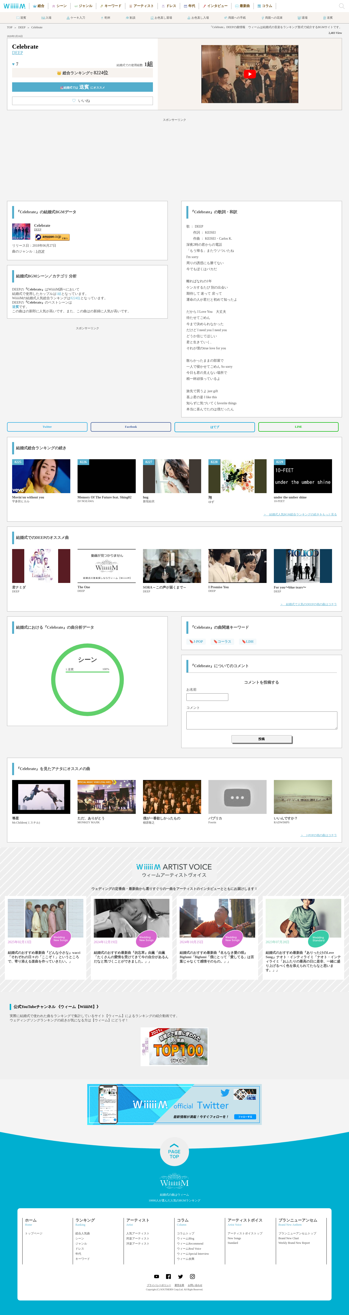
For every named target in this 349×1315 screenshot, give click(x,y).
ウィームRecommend (190, 1243)
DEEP (21, 27)
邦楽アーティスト (138, 1238)
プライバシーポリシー (159, 1285)
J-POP (40, 251)
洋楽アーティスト (138, 1243)
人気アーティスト (138, 1233)
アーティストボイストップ (245, 1233)
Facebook (131, 426)
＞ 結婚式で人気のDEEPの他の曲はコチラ (308, 604)
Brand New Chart (288, 1238)
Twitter (47, 426)
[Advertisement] (174, 159)
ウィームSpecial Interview (193, 1253)
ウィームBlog (185, 1238)
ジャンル (81, 1243)
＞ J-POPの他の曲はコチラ (319, 835)
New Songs (234, 1238)
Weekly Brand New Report (294, 1243)
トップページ (33, 1233)
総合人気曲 (82, 1233)
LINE (298, 426)
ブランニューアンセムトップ (297, 1233)
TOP (9, 27)
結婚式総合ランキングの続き (41, 448)
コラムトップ (185, 1233)
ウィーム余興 (185, 1259)
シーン (79, 1238)
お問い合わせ (195, 1285)
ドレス (79, 1248)
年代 (78, 1253)
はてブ (214, 427)
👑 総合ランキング (82, 73)
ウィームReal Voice (189, 1248)
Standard (233, 1243)
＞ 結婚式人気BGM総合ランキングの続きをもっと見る (300, 514)
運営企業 (179, 1285)
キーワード (82, 1259)
